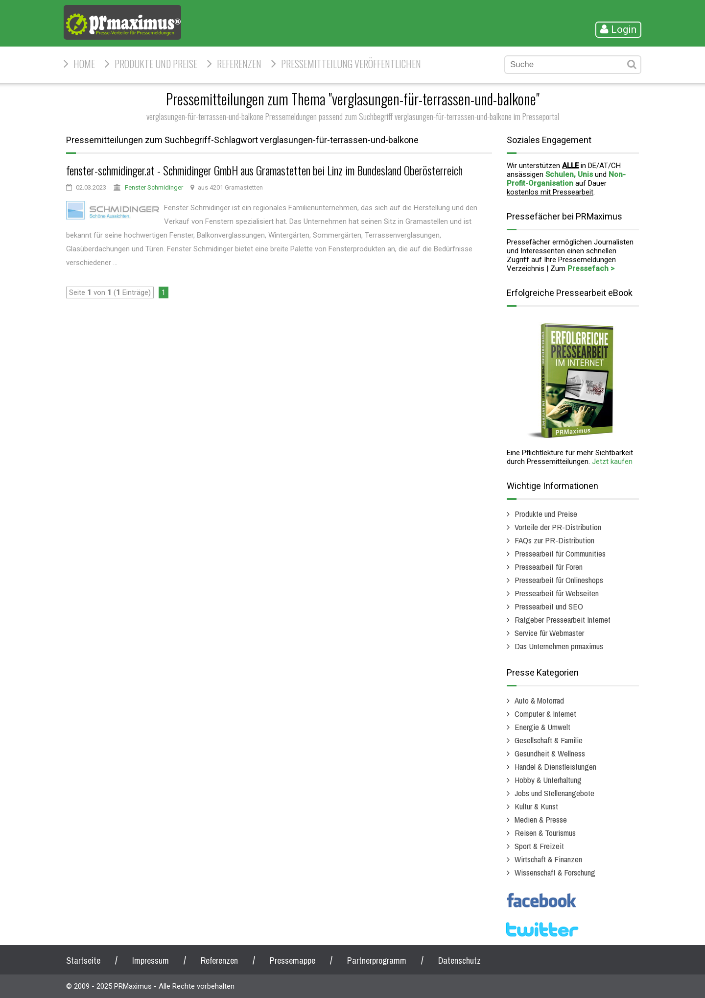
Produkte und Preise (156, 63)
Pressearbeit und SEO (549, 606)
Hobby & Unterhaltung (548, 779)
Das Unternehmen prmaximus (559, 646)
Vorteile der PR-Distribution (558, 527)
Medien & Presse (541, 819)
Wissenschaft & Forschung (555, 872)
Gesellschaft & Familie (549, 740)
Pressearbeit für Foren (549, 566)
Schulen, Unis (569, 174)
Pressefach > (590, 268)
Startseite (83, 960)
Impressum (150, 960)
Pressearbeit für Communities (560, 553)
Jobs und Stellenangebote (554, 793)
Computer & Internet (545, 713)
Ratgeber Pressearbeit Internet (563, 619)
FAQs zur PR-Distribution (554, 540)
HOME (84, 63)
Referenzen (239, 63)
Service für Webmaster (549, 632)
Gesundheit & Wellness (550, 753)
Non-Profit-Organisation (566, 179)
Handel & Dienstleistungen (555, 766)
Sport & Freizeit (539, 846)
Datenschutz (459, 960)
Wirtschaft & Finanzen (548, 859)
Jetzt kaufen (612, 461)
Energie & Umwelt (542, 726)
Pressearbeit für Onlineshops (559, 579)
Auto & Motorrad (539, 700)
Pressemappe (292, 960)
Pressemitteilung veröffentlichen (351, 63)
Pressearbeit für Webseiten (557, 593)
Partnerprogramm (376, 960)
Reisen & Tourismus (545, 832)
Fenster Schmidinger (154, 187)
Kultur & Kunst (536, 806)
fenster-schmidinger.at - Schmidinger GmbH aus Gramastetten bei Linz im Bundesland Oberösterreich (264, 170)
